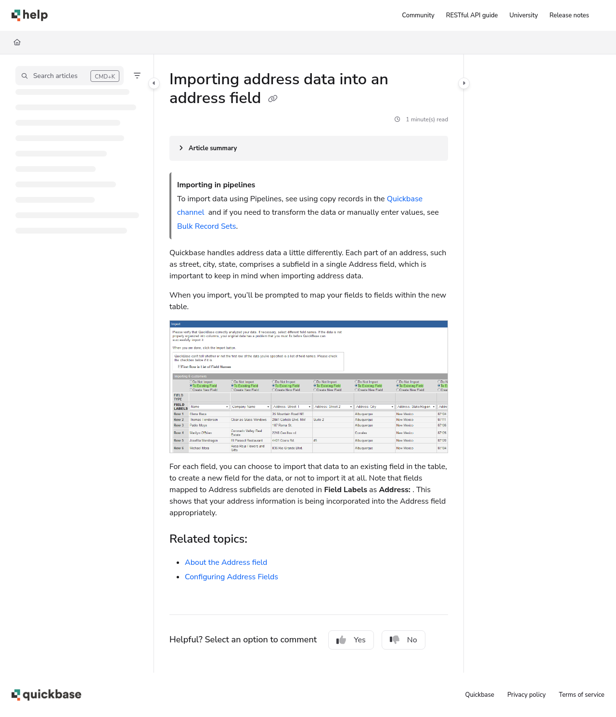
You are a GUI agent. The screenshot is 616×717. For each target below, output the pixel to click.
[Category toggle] (154, 83)
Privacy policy (526, 695)
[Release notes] (569, 15)
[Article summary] (308, 148)
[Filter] (137, 75)
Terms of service (581, 695)
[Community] (418, 15)
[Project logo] (30, 15)
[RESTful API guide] (472, 15)
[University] (524, 15)
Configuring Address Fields (231, 577)
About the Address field (226, 562)
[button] (69, 75)
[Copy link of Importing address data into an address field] (273, 99)
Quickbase (479, 695)
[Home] (17, 42)
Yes (351, 640)
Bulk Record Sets (206, 226)
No (403, 640)
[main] (308, 363)
